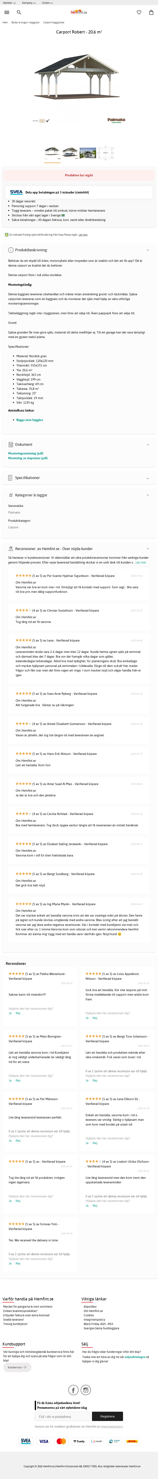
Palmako (14, 512)
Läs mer (141, 562)
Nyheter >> (9, 2)
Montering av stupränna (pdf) (28, 458)
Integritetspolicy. (112, 1426)
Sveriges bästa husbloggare (101, 1328)
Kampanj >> (29, 2)
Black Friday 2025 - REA (98, 1324)
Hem (5, 22)
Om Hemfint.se (93, 1311)
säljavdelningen (135, 1357)
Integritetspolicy (94, 1319)
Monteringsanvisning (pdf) (25, 453)
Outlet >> (47, 2)
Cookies (89, 1315)
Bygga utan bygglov (29, 420)
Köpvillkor (90, 1306)
